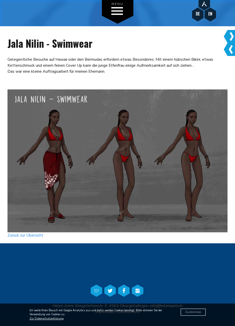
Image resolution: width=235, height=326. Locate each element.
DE (198, 14)
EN (210, 14)
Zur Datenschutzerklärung (46, 319)
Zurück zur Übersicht (25, 235)
